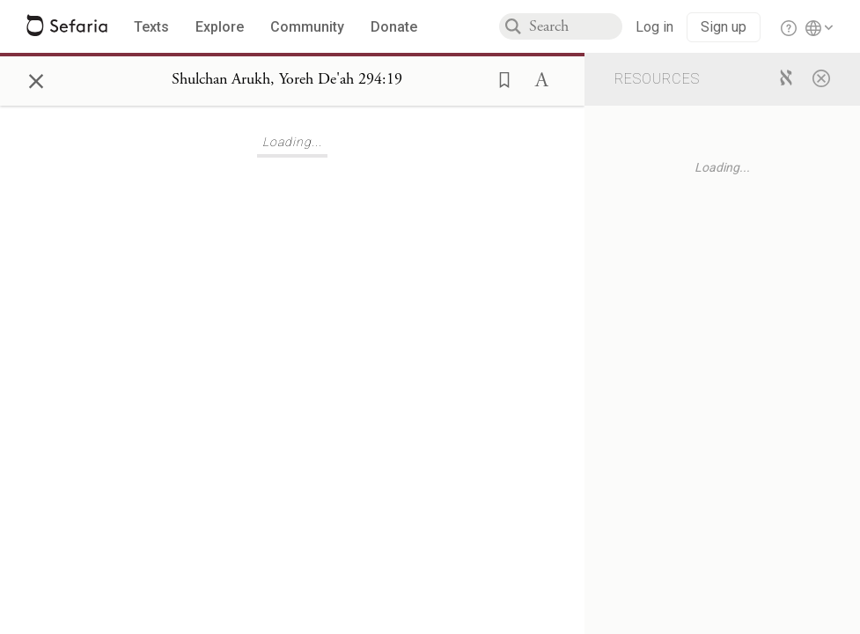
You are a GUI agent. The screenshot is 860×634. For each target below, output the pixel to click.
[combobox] (575, 26)
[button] (499, 78)
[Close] (821, 77)
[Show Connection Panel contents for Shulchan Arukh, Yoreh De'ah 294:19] (287, 80)
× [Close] (36, 78)
